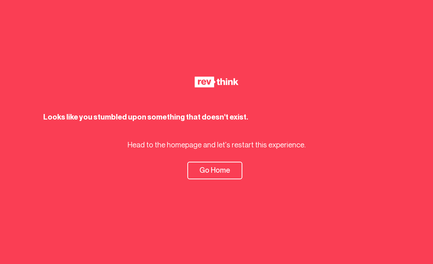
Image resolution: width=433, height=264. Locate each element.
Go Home (214, 170)
